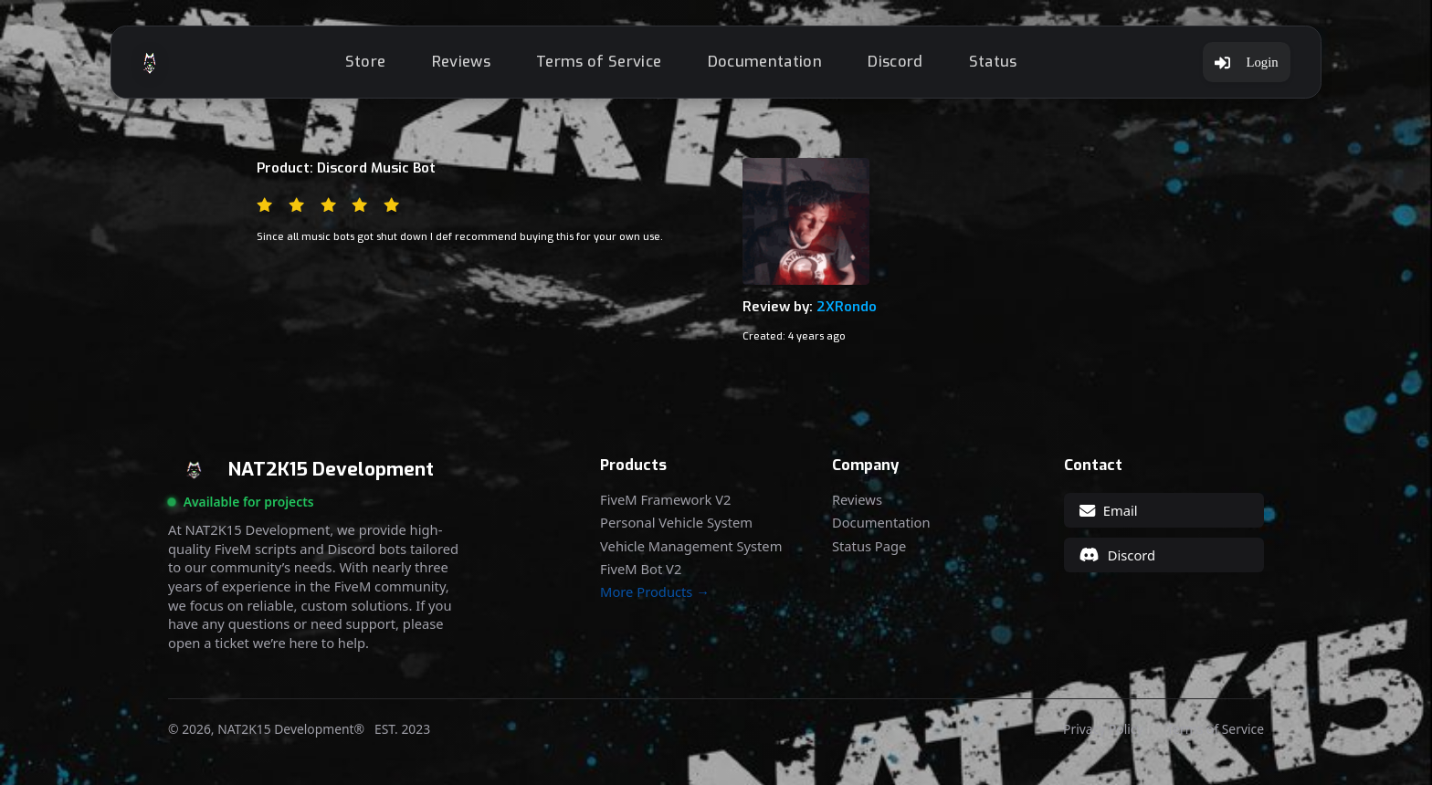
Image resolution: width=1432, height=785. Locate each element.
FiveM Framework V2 (665, 500)
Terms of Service (598, 61)
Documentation (765, 61)
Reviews (461, 61)
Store (365, 61)
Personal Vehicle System (676, 522)
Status (993, 61)
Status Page (869, 546)
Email (1108, 510)
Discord (895, 61)
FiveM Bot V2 (640, 569)
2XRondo (846, 307)
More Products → (655, 592)
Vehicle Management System (691, 546)
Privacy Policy (1102, 729)
